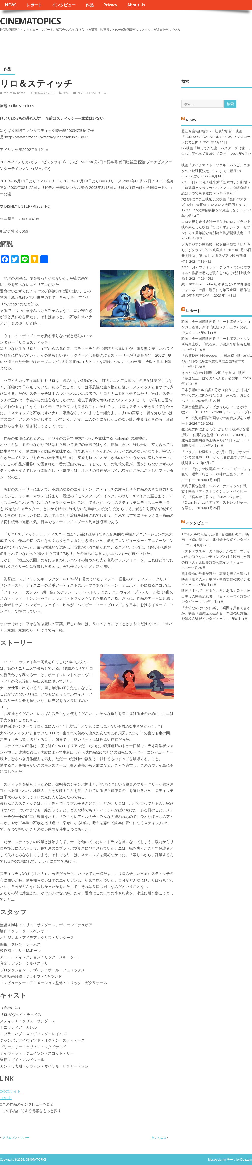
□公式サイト (10, 1091)
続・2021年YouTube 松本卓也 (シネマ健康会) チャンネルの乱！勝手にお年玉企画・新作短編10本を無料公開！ (216, 290)
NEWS (10, 5)
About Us (136, 5)
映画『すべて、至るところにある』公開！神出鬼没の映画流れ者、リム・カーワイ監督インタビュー (215, 596)
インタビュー (64, 5)
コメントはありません (92, 93)
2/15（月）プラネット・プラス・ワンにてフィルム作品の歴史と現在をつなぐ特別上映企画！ (216, 273)
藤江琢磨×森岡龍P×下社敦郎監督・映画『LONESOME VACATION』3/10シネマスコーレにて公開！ (216, 136)
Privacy (110, 5)
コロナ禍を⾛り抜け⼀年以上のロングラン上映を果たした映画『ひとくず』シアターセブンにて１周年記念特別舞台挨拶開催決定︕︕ (215, 227)
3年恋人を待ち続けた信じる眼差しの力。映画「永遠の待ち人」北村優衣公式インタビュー (215, 540)
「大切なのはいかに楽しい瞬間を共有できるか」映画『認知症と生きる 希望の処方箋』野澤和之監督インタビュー (215, 613)
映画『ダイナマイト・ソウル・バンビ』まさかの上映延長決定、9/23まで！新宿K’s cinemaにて (215, 170)
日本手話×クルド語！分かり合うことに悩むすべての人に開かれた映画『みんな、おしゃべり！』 (215, 395)
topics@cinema (14, 93)
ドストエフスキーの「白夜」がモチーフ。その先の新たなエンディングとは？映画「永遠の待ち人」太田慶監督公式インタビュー (215, 557)
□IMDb (6, 1097)
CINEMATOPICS (30, 21)
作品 (90, 5)
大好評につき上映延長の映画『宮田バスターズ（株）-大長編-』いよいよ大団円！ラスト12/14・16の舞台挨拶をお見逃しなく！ (215, 204)
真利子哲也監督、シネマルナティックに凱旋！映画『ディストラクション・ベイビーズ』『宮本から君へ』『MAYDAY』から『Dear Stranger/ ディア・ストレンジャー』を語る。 (215, 497)
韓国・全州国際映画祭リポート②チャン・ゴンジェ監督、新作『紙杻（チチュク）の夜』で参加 (215, 327)
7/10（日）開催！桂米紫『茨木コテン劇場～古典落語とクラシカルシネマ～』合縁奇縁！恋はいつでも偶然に (216, 187)
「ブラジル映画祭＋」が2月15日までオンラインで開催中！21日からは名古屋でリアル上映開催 (216, 457)
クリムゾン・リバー (15, 1137)
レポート (34, 5)
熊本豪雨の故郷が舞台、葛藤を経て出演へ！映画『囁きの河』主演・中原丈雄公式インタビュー (215, 579)
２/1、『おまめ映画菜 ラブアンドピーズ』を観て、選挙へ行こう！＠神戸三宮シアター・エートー (216, 474)
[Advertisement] (158, 46)
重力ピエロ (159, 1137)
